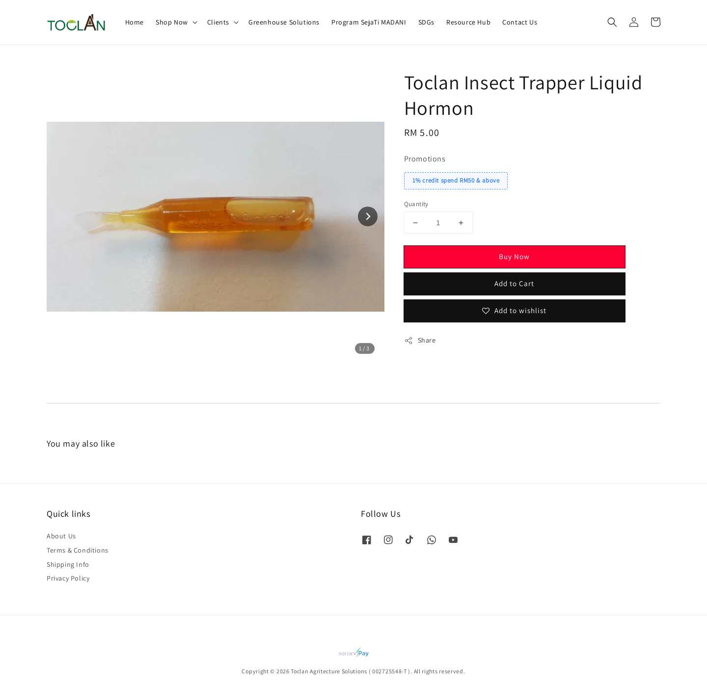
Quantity (416, 204)
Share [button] (420, 340)
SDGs (426, 22)
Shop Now (172, 22)
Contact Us (519, 22)
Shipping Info (68, 564)
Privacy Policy (68, 578)
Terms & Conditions (78, 550)
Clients (218, 22)
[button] (612, 22)
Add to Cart (514, 283)
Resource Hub (468, 22)
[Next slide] (368, 216)
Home (134, 22)
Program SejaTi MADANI (369, 22)
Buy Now (514, 256)
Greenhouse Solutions (284, 22)
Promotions (425, 159)
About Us (61, 536)
